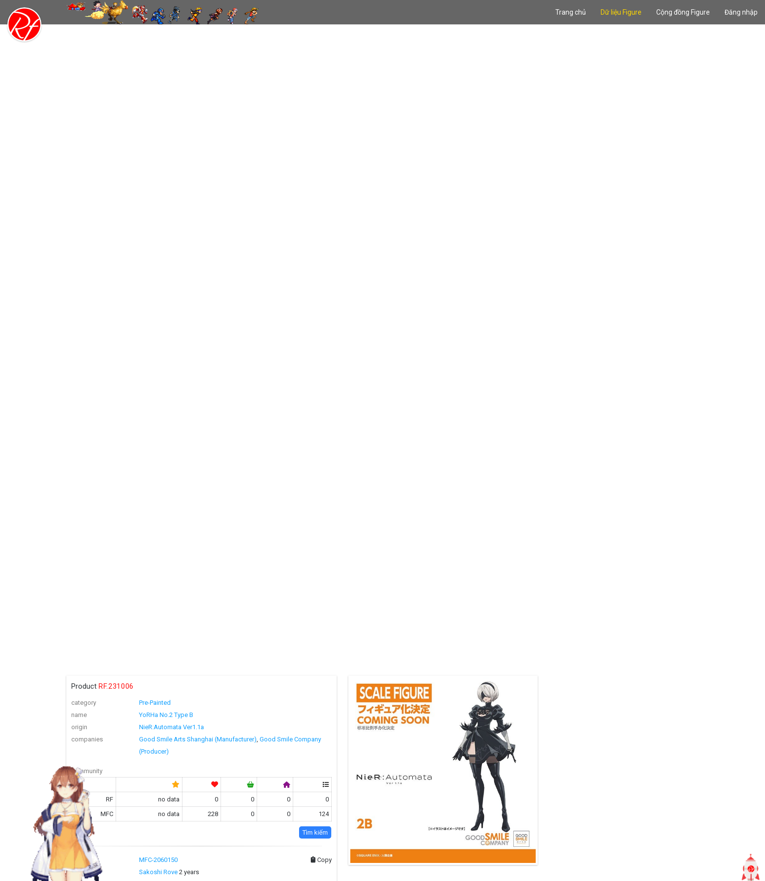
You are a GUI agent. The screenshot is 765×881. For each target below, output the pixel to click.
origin (79, 727)
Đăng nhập (741, 12)
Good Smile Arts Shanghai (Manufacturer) (198, 739)
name (79, 714)
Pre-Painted (155, 702)
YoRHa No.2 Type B (166, 714)
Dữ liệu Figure (621, 12)
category (83, 702)
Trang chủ (570, 12)
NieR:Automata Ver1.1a (171, 727)
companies (87, 739)
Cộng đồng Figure (683, 12)
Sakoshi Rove (158, 872)
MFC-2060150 (158, 859)
